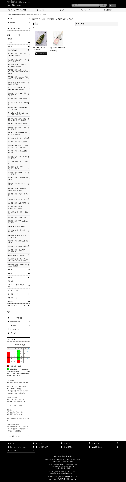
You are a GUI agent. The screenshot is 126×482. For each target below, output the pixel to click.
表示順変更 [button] (80, 24)
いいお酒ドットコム (14, 5)
